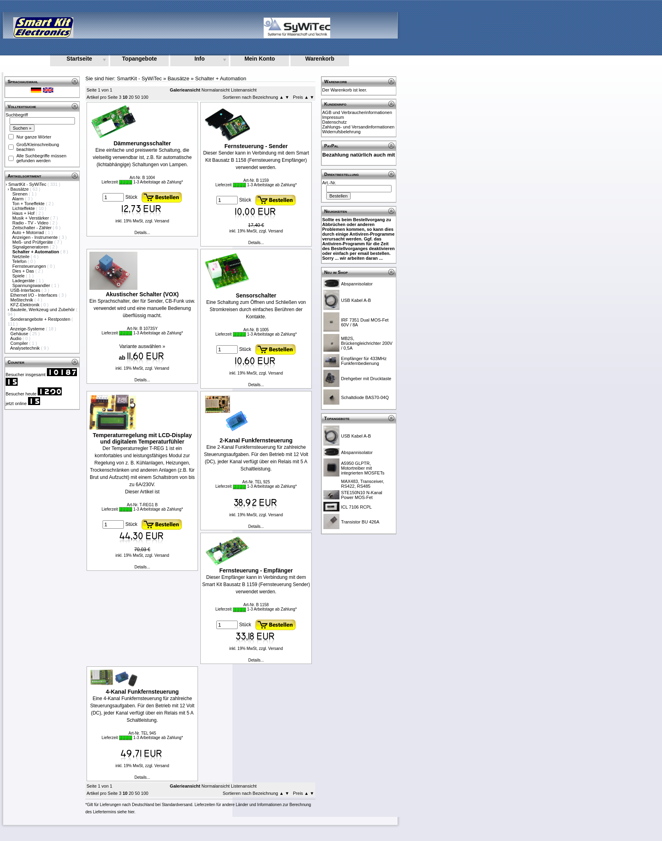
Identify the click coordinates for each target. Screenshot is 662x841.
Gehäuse (20, 333)
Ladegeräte (24, 280)
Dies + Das (23, 271)
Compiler (19, 343)
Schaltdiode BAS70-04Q (365, 397)
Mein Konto (259, 58)
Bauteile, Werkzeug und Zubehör (43, 309)
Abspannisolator (357, 283)
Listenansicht (243, 90)
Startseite (79, 58)
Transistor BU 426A (360, 521)
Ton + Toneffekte (29, 203)
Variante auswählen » (142, 346)
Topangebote (139, 58)
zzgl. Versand (157, 221)
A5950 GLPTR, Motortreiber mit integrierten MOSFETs (362, 468)
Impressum (333, 117)
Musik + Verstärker (31, 218)
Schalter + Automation (220, 78)
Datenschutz (334, 122)
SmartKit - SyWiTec (28, 184)
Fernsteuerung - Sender (256, 146)
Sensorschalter (256, 295)
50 (137, 97)
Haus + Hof (24, 213)
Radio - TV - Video (31, 222)
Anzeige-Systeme (28, 328)
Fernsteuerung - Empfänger (256, 570)
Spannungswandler (31, 285)
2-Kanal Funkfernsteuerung (256, 440)
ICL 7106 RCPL (356, 507)
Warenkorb (320, 58)
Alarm (18, 198)
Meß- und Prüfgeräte (33, 242)
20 (131, 97)
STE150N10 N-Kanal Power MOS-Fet (361, 495)
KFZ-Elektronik (25, 304)
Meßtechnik (22, 299)
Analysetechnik (25, 348)
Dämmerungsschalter (142, 143)
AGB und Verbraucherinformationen (357, 112)
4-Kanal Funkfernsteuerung (142, 691)
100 (144, 97)
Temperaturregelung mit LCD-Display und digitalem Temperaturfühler (142, 438)
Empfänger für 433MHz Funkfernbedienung (364, 361)
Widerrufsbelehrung (341, 131)
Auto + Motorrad (28, 232)
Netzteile (21, 256)
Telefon (20, 261)
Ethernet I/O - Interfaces (34, 295)
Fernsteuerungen (29, 266)
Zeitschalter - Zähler (32, 227)
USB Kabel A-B (356, 300)
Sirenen (20, 193)
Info (199, 58)
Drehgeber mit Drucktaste (366, 378)
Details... (142, 232)
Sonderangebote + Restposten (41, 319)
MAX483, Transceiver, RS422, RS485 (362, 484)
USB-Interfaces (26, 290)
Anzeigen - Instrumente (35, 237)
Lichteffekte (24, 208)
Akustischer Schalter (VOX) (142, 294)
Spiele (19, 275)
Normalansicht (216, 90)
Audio (16, 338)
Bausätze (20, 189)
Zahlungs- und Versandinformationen (358, 126)
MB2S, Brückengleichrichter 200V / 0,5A (366, 343)
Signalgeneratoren (31, 246)
